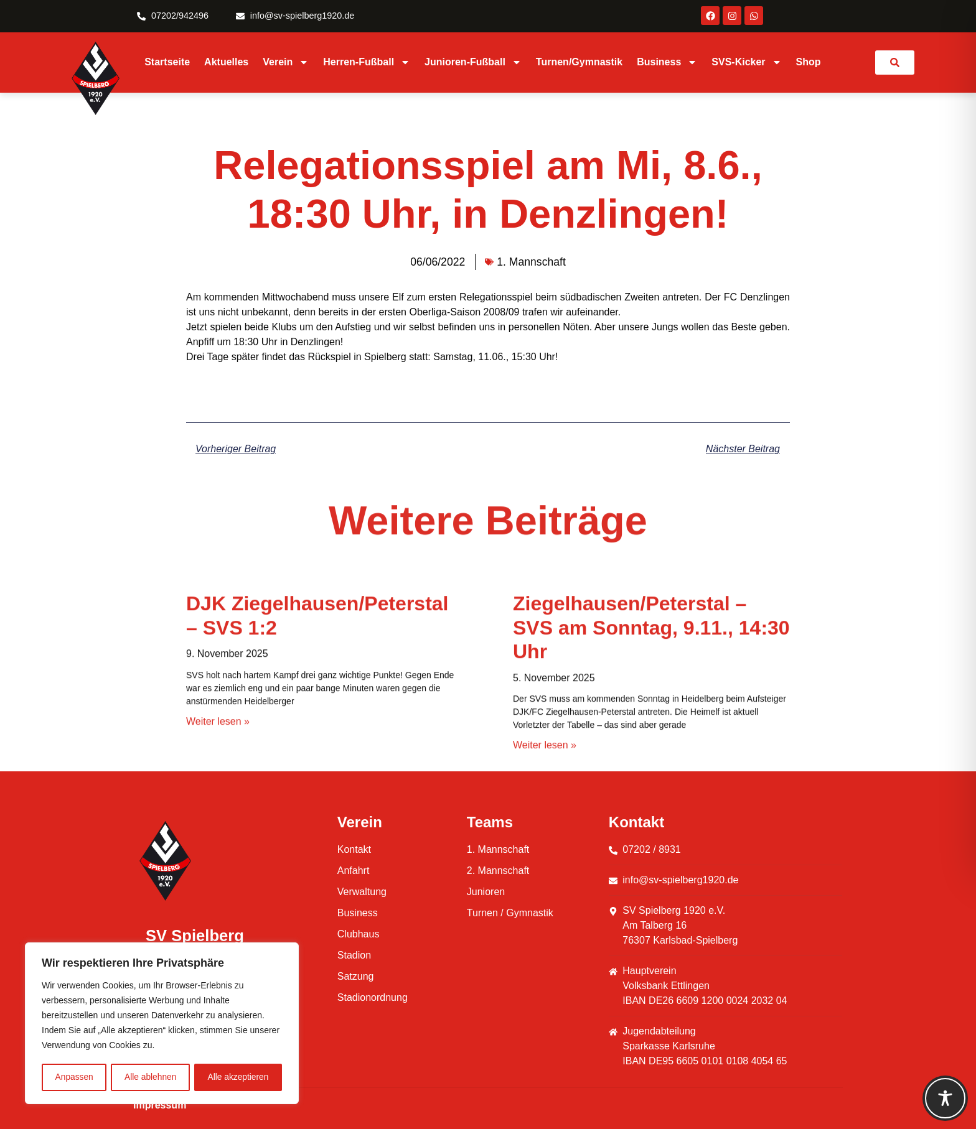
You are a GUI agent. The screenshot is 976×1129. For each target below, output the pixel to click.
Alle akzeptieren (238, 1077)
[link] (894, 62)
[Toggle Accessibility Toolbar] (945, 1098)
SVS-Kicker (746, 62)
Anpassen (74, 1077)
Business (667, 62)
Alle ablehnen (150, 1077)
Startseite (167, 62)
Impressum (159, 1105)
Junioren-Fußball (473, 62)
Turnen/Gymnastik (579, 62)
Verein (286, 62)
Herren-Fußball (366, 62)
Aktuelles (226, 62)
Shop (808, 62)
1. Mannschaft (531, 262)
